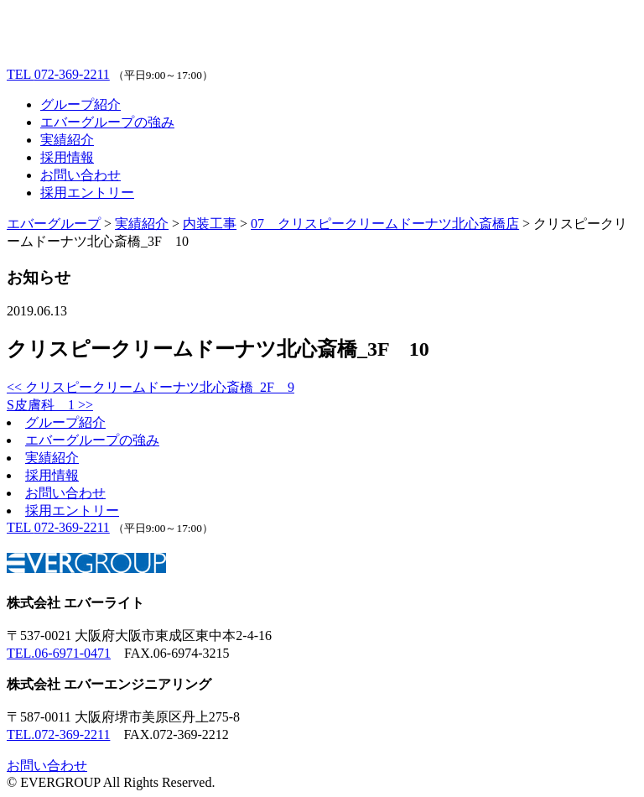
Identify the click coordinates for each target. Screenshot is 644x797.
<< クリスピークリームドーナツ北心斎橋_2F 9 (150, 387)
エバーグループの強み (107, 122)
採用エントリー (87, 192)
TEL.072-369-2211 (58, 734)
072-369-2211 (58, 74)
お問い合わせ (80, 175)
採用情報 (67, 157)
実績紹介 (67, 140)
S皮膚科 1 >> (50, 405)
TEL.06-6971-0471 (59, 653)
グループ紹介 (80, 104)
